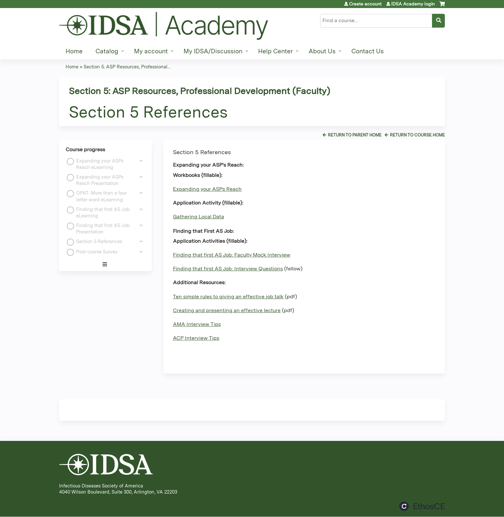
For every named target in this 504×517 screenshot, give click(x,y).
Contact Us (367, 51)
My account (151, 51)
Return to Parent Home (355, 135)
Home (74, 51)
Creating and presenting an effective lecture (227, 310)
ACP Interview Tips (196, 338)
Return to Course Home (417, 135)
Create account (365, 4)
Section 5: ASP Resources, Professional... (127, 66)
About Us (322, 51)
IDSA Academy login (413, 4)
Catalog (106, 51)
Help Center (275, 51)
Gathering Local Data (198, 217)
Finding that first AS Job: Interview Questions (228, 269)
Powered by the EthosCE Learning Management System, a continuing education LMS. (422, 506)
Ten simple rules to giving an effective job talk (228, 297)
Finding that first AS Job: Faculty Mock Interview (231, 255)
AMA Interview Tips (197, 324)
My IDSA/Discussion (213, 51)
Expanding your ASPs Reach (207, 189)
